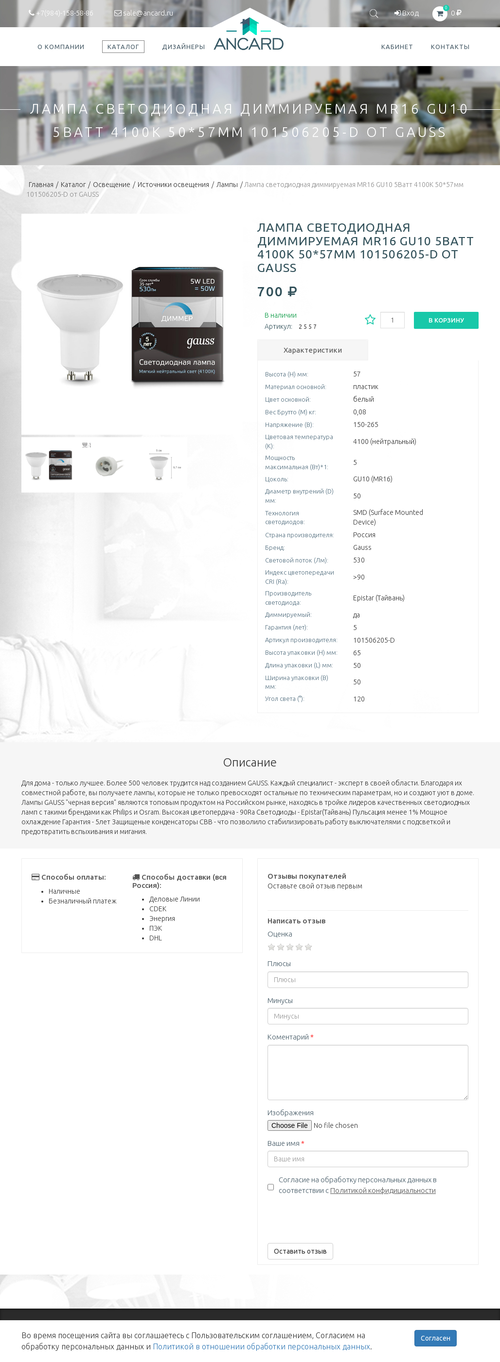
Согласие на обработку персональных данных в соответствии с (358, 1184)
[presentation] (341, 1217)
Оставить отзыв (300, 1251)
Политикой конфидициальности (383, 1190)
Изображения (291, 1112)
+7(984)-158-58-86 (61, 13)
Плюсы (279, 963)
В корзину (446, 320)
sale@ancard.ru (143, 13)
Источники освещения (173, 184)
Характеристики (313, 350)
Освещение (111, 184)
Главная (41, 184)
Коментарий (291, 1037)
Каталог (73, 184)
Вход (406, 13)
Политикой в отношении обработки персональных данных (261, 1346)
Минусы (280, 1000)
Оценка (280, 934)
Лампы (227, 184)
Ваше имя (286, 1143)
